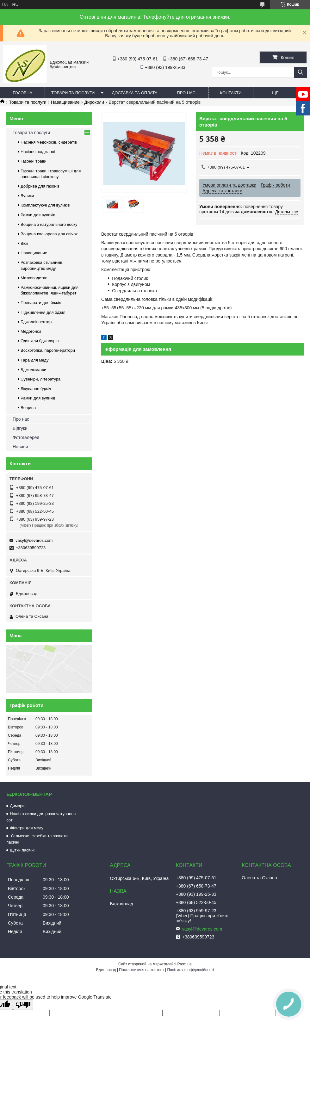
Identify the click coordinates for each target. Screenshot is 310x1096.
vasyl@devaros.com (34, 540)
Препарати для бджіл (41, 302)
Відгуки (20, 428)
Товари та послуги (73, 92)
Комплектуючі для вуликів (45, 205)
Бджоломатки (33, 369)
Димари (17, 805)
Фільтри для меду (26, 828)
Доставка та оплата (134, 92)
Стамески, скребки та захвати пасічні (37, 839)
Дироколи (94, 102)
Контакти (231, 92)
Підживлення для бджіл (43, 312)
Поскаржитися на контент (141, 970)
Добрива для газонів (40, 186)
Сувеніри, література (40, 379)
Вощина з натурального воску (49, 224)
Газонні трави (33, 161)
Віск (24, 243)
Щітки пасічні (22, 850)
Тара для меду (34, 360)
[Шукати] (300, 72)
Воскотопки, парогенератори (48, 350)
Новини (20, 446)
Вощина (28, 407)
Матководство (34, 278)
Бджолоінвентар (36, 321)
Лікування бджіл (36, 388)
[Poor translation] (23, 1005)
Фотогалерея (26, 437)
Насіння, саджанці (38, 151)
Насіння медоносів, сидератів (49, 142)
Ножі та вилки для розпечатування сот (41, 816)
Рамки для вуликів (38, 215)
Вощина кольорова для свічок (49, 234)
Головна (22, 92)
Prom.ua (184, 964)
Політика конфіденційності (190, 970)
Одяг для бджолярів (40, 340)
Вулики (27, 195)
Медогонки (31, 331)
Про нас (186, 92)
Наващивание (65, 102)
